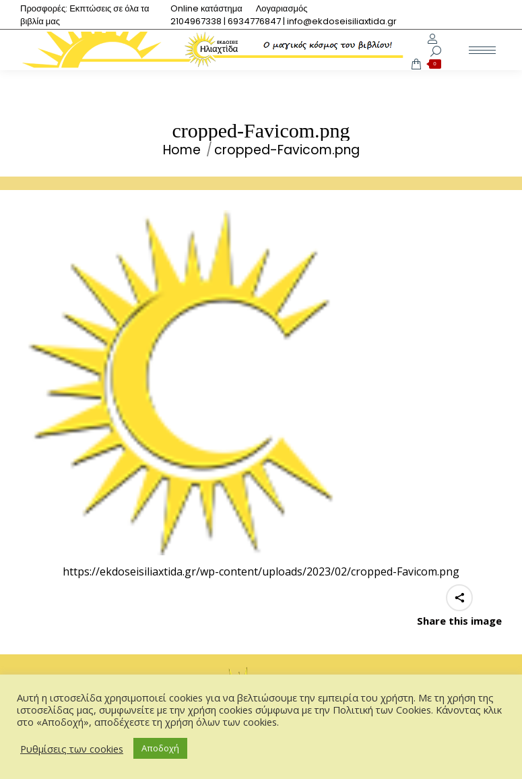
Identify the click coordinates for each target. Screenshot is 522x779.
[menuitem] (206, 8)
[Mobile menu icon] (482, 50)
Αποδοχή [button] (160, 748)
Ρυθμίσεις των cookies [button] (71, 749)
